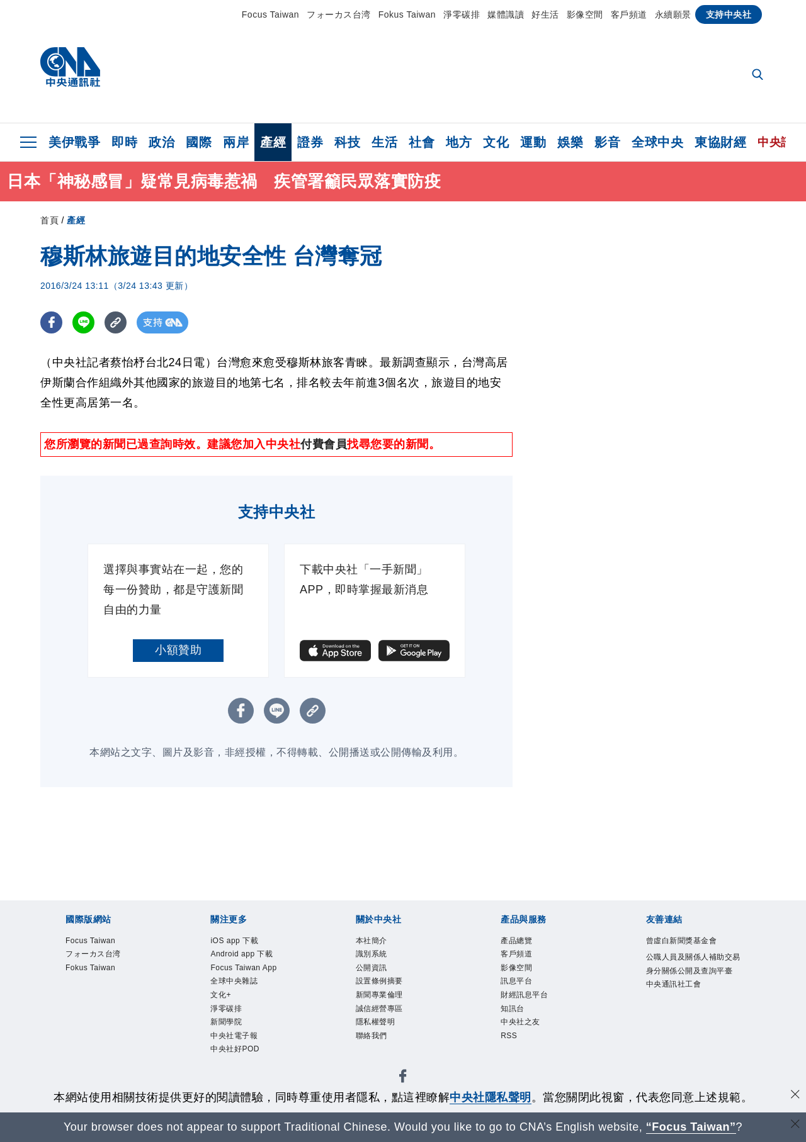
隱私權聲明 (375, 1021)
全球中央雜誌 (234, 981)
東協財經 (720, 142)
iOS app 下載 (234, 940)
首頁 (49, 220)
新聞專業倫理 (379, 994)
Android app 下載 (241, 953)
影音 (607, 142)
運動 (533, 142)
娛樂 (570, 142)
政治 (161, 142)
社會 (421, 142)
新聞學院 (226, 1021)
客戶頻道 (629, 14)
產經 (273, 142)
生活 (384, 142)
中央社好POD (234, 1048)
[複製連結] (116, 322)
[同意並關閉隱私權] (795, 1095)
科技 (347, 142)
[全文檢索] (759, 75)
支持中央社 (729, 14)
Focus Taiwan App (243, 967)
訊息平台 (516, 981)
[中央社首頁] (70, 70)
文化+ (220, 994)
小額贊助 (178, 650)
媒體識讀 (505, 14)
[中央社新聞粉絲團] (403, 1078)
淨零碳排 (461, 14)
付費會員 (323, 444)
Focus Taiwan (270, 14)
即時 (124, 142)
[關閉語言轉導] (795, 1125)
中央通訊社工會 (673, 984)
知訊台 (513, 1008)
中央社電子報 (234, 1035)
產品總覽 (516, 940)
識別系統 (371, 953)
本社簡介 (371, 940)
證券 (310, 142)
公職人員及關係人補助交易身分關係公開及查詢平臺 (693, 964)
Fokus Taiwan (407, 14)
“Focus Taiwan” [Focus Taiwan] (691, 1127)
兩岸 (236, 142)
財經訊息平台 (524, 994)
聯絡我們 (371, 1035)
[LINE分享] (83, 322)
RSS (509, 1035)
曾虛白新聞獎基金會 (681, 940)
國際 (199, 142)
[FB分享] (51, 322)
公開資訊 (371, 967)
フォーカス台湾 (339, 14)
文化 (496, 142)
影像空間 (585, 14)
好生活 (545, 14)
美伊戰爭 (74, 142)
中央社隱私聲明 (490, 1097)
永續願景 (673, 14)
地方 (459, 142)
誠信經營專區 (379, 1008)
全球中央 (657, 142)
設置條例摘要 (379, 981)
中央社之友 (520, 1021)
